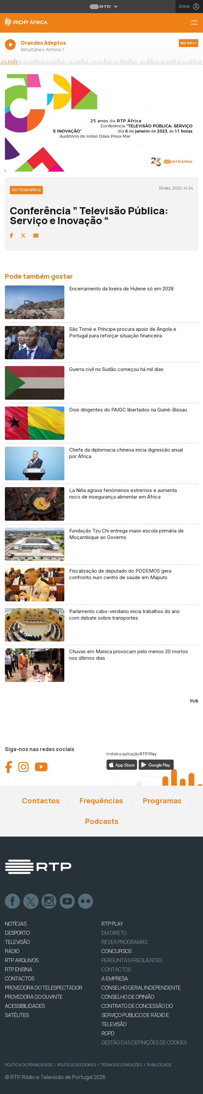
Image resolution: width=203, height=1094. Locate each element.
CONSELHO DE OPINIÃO (128, 996)
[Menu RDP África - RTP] (197, 23)
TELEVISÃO (17, 942)
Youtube (67, 901)
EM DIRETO (114, 932)
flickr (86, 901)
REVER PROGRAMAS (125, 942)
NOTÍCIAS (15, 923)
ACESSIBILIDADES (25, 1005)
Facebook (13, 901)
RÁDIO (12, 951)
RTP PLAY (112, 923)
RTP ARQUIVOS (22, 960)
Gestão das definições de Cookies (144, 1042)
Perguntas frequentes (132, 960)
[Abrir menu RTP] (101, 6)
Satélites (17, 1015)
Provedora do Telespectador (43, 987)
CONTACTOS (19, 978)
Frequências (101, 801)
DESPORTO (17, 932)
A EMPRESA (115, 978)
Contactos (41, 801)
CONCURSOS (117, 951)
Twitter (31, 901)
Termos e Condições (121, 1065)
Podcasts (101, 821)
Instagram (49, 901)
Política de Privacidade (29, 1065)
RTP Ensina (18, 969)
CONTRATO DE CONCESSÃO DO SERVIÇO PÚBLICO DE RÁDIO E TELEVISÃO (137, 1015)
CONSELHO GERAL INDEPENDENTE (141, 987)
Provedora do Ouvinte (34, 996)
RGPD (108, 1033)
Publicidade (159, 1065)
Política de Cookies (76, 1065)
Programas (162, 801)
